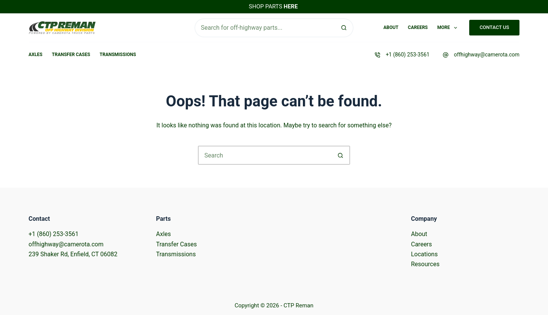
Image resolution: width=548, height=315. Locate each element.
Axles (35, 54)
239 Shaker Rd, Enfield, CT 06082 (73, 254)
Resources (425, 264)
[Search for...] (264, 27)
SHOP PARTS (273, 6)
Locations (424, 254)
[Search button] (344, 27)
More (448, 27)
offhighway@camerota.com (486, 54)
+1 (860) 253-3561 (408, 54)
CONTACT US (494, 27)
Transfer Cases (71, 54)
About (390, 27)
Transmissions (118, 54)
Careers (418, 27)
